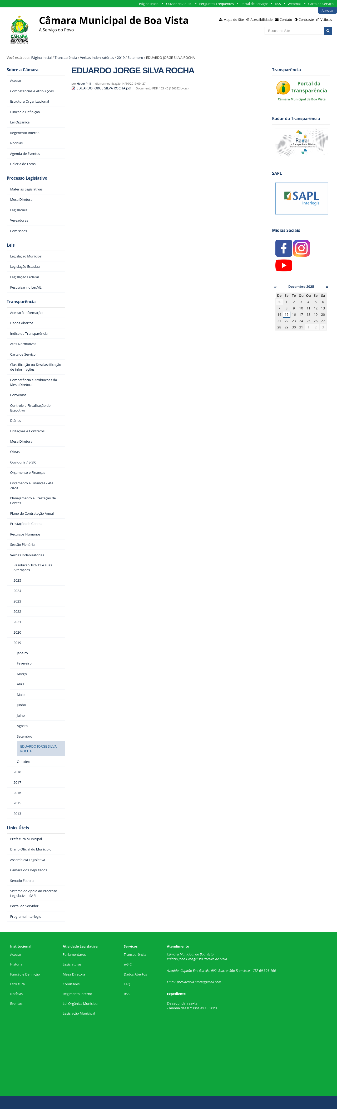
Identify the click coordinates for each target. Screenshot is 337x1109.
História (16, 964)
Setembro (135, 57)
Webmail (294, 3)
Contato (286, 19)
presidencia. (186, 981)
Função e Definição (25, 974)
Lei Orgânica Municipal (80, 1003)
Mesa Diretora (74, 974)
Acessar (327, 10)
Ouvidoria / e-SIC (179, 3)
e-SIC (128, 964)
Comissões (71, 984)
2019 (121, 57)
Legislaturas (72, 964)
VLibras (326, 19)
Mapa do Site (234, 19)
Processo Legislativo (27, 178)
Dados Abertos (135, 974)
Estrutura (17, 984)
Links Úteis (18, 828)
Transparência (66, 57)
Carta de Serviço (321, 3)
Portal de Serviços (254, 3)
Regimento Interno (77, 993)
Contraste (306, 19)
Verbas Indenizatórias (97, 57)
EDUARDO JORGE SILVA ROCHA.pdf (101, 88)
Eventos (16, 1003)
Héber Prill (84, 83)
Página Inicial (149, 3)
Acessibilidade (261, 19)
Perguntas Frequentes (216, 3)
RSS (278, 3)
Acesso (15, 954)
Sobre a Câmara (23, 70)
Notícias (16, 993)
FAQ (127, 984)
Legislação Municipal (79, 1013)
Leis (11, 245)
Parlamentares (74, 954)
